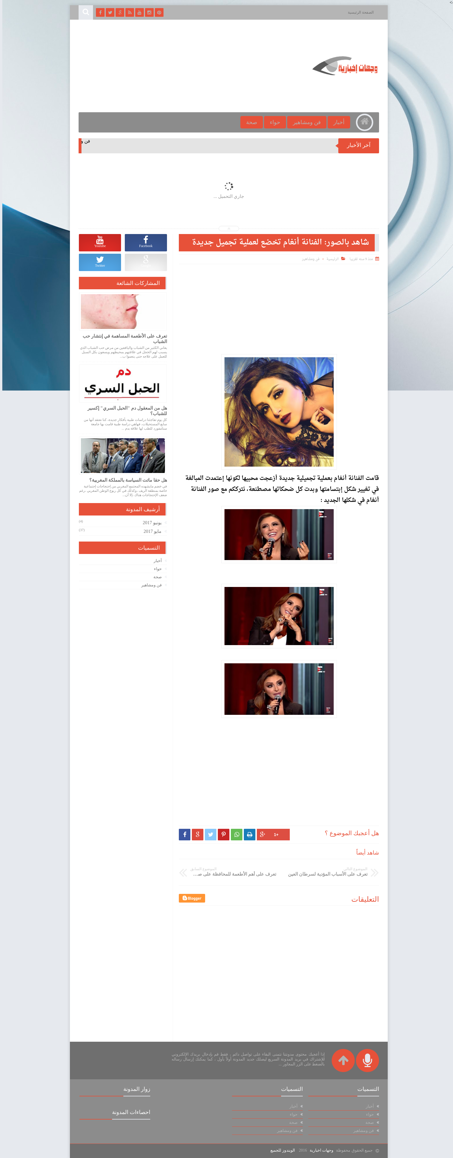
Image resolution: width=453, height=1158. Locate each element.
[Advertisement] (181, 65)
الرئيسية (330, 259)
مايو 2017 (150, 531)
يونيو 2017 (149, 522)
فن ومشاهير (304, 122)
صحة (249, 122)
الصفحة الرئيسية (359, 12)
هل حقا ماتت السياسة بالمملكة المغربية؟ (126, 480)
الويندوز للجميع (280, 1150)
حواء (273, 122)
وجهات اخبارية (319, 1150)
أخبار (336, 122)
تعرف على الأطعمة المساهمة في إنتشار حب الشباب (122, 339)
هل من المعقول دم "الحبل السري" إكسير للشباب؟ (125, 411)
